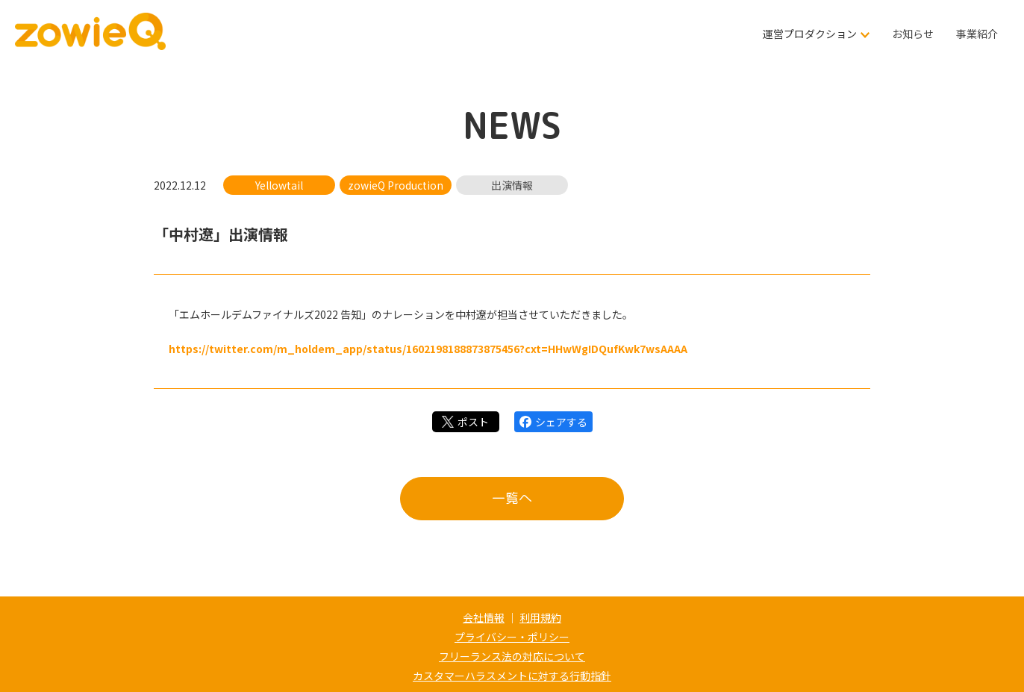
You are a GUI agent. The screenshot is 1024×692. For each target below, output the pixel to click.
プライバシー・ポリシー (512, 636)
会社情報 (484, 617)
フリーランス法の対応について (512, 656)
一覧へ (512, 498)
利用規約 (540, 617)
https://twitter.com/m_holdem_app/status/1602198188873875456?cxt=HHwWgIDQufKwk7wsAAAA (428, 348)
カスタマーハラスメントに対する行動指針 (512, 675)
